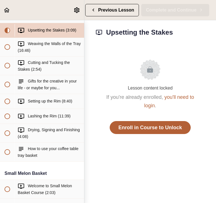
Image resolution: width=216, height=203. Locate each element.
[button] (7, 10)
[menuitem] (77, 10)
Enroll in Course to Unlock (150, 127)
